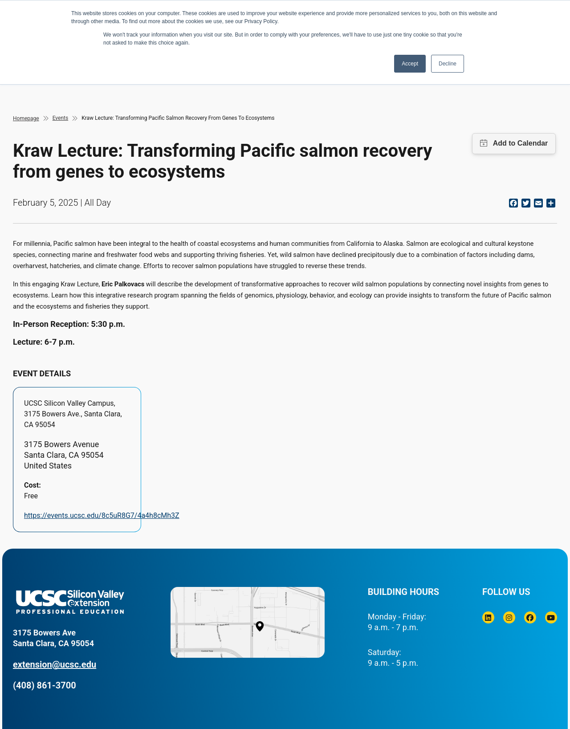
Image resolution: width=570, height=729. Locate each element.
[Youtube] (551, 617)
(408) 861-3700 (44, 685)
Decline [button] (447, 64)
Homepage (26, 118)
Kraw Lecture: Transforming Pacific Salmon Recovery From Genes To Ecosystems (177, 118)
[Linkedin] (488, 617)
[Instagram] (509, 617)
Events (61, 118)
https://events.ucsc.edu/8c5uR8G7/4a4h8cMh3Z (101, 515)
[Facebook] (530, 617)
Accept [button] (410, 64)
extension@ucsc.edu (54, 664)
